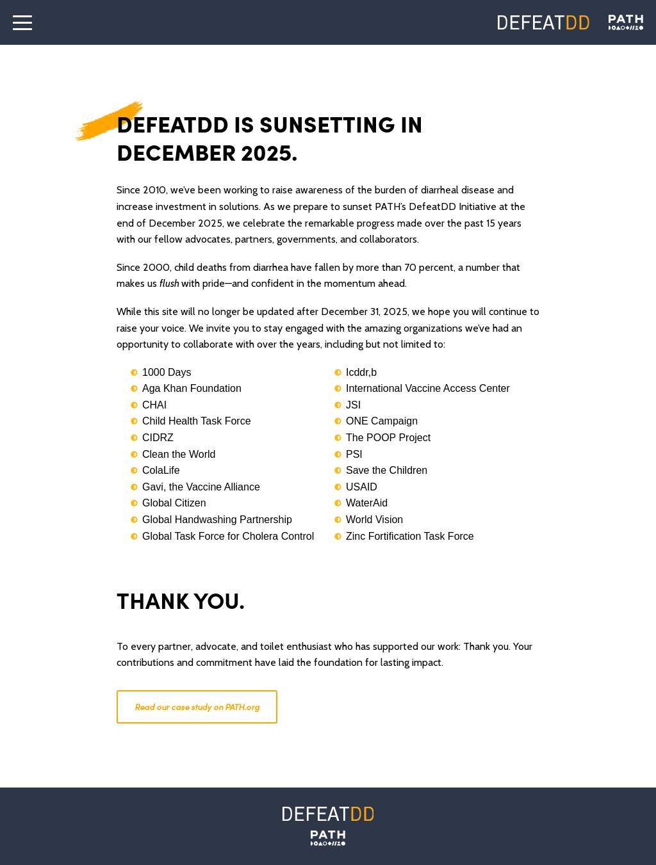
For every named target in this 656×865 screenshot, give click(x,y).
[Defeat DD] (543, 22)
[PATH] (328, 838)
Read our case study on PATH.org (197, 706)
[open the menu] (22, 22)
